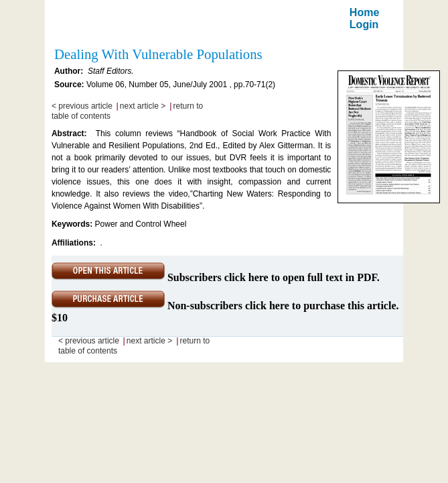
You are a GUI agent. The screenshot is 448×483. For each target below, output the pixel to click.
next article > (142, 106)
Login (364, 24)
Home (364, 12)
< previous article (82, 106)
